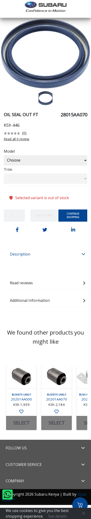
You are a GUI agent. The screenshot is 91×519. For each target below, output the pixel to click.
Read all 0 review (16, 139)
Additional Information (48, 300)
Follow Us (45, 448)
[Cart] (80, 505)
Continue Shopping (73, 215)
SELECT (21, 423)
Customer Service (45, 464)
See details (57, 516)
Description (48, 254)
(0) (24, 133)
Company (45, 480)
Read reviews (48, 282)
